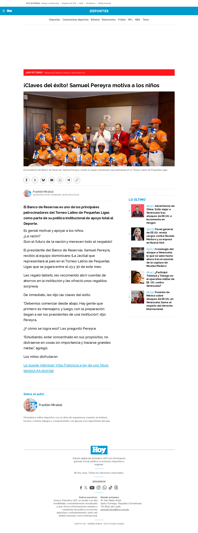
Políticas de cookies (114, 524)
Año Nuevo (90, 3)
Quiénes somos (94, 524)
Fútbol (122, 19)
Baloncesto (109, 19)
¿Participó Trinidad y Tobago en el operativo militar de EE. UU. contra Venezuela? (160, 279)
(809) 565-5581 (113, 506)
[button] (2, 11)
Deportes (99, 11)
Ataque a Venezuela (50, 3)
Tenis (146, 19)
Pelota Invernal (104, 3)
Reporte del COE (69, 3)
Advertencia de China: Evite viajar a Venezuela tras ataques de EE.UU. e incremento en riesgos (160, 214)
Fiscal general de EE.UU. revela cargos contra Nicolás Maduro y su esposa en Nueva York (160, 236)
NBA (137, 19)
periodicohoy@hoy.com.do (115, 509)
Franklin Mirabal (43, 191)
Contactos (80, 524)
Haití (81, 3)
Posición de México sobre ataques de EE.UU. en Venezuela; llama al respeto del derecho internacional (159, 301)
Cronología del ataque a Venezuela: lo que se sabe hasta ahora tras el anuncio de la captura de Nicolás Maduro (160, 257)
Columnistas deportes (75, 19)
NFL (130, 19)
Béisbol (95, 19)
